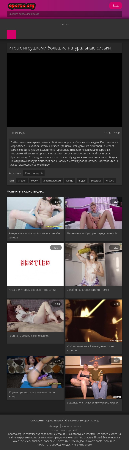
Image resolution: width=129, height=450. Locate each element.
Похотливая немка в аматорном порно (92, 403)
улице (69, 180)
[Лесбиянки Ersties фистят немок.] (93, 264)
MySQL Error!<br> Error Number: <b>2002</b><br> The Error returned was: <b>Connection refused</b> (64, 90)
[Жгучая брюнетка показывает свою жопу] (35, 372)
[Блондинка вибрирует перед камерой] (93, 213)
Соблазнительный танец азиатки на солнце (90, 348)
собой (34, 180)
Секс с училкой (34, 173)
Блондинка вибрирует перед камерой (92, 233)
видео (82, 180)
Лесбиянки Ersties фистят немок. (88, 289)
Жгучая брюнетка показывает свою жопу (32, 394)
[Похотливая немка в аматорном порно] (93, 377)
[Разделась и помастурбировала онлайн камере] (35, 213)
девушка (96, 180)
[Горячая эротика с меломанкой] (35, 316)
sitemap (53, 426)
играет (22, 180)
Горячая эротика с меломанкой (29, 335)
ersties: (110, 180)
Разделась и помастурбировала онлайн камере (34, 235)
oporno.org (91, 420)
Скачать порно (71, 426)
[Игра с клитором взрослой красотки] (35, 264)
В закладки (18, 133)
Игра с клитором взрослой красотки (32, 289)
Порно (64, 24)
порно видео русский (64, 430)
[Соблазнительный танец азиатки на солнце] (93, 321)
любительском (52, 180)
